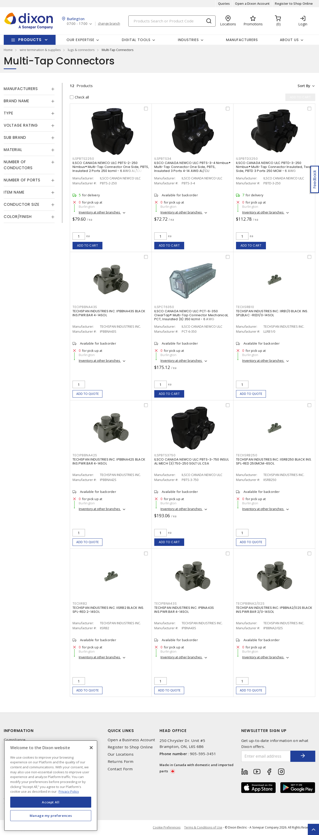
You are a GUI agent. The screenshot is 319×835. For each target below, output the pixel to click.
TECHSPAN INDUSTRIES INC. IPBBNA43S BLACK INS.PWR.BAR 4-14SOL (109, 313)
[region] (50, 785)
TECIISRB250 (246, 455)
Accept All (51, 802)
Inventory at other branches (100, 212)
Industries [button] (188, 39)
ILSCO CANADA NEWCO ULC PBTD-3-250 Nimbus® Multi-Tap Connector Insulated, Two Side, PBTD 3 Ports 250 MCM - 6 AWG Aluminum (273, 169)
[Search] (172, 21)
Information (19, 730)
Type (8, 113)
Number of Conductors (18, 164)
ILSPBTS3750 (164, 455)
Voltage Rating (21, 125)
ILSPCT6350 (164, 307)
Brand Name (16, 101)
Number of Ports (22, 180)
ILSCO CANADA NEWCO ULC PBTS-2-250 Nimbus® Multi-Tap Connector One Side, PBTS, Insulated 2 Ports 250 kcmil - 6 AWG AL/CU (111, 167)
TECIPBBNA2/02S (250, 603)
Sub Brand (15, 137)
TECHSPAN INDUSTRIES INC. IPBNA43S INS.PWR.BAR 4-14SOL (184, 610)
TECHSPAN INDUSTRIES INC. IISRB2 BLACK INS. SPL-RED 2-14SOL (108, 610)
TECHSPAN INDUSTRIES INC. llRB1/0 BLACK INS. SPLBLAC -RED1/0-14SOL (272, 313)
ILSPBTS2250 (83, 159)
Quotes (224, 3)
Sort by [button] (303, 85)
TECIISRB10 (245, 307)
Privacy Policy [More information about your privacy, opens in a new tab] (69, 791)
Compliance (15, 739)
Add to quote (87, 394)
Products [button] (30, 39)
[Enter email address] (266, 756)
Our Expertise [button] (80, 39)
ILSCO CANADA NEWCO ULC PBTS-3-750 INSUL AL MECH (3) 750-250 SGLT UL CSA (191, 461)
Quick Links (121, 730)
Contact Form (120, 769)
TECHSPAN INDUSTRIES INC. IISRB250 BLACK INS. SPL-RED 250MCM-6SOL (274, 461)
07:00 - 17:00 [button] (77, 24)
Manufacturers (242, 39)
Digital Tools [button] (136, 39)
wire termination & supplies (40, 50)
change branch (109, 24)
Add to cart (87, 245)
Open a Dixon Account (252, 3)
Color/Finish (18, 216)
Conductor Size (21, 204)
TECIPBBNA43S (85, 307)
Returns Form (121, 761)
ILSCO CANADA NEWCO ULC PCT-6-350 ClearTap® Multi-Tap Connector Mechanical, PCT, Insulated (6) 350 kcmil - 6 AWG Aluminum (191, 317)
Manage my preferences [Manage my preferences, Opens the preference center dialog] (51, 815)
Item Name (14, 192)
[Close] (91, 747)
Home (8, 50)
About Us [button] (289, 39)
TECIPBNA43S (165, 603)
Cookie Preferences (166, 827)
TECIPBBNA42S (85, 455)
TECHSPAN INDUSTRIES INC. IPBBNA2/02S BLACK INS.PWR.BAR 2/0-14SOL (274, 610)
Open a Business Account (131, 739)
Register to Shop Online (294, 3)
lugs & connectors (81, 50)
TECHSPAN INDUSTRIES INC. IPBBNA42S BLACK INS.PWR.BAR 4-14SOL (109, 461)
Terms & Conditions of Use (203, 827)
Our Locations (121, 754)
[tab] (29, 89)
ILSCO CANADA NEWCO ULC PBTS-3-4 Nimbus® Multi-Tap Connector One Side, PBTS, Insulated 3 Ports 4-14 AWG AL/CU (192, 167)
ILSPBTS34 (162, 159)
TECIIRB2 (80, 603)
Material (13, 149)
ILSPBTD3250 (247, 159)
